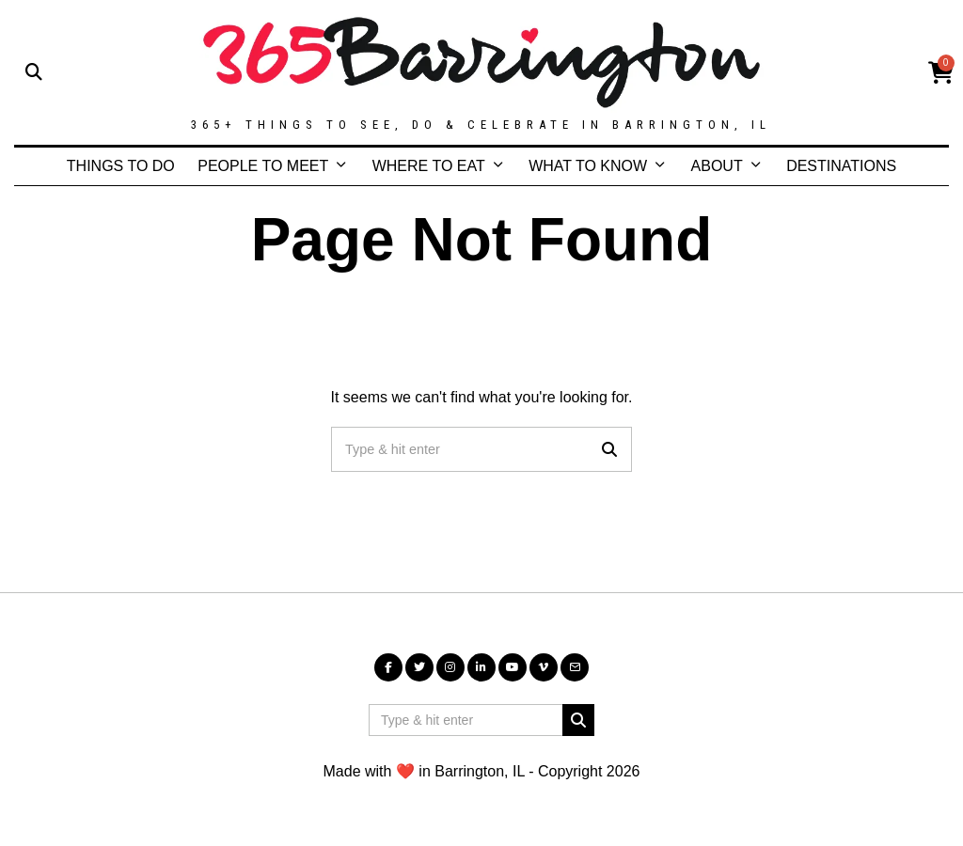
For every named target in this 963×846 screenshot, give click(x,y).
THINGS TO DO (121, 166)
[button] (609, 449)
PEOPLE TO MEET (262, 166)
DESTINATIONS (841, 166)
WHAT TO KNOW (588, 166)
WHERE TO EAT (428, 166)
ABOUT (717, 166)
